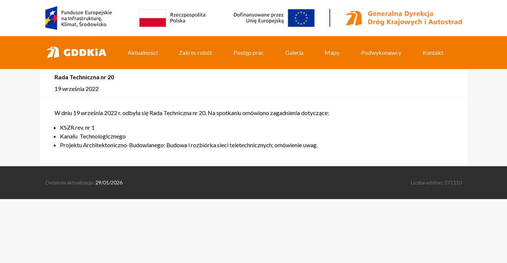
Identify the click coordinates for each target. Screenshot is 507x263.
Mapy (332, 52)
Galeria (294, 52)
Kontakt (433, 52)
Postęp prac (249, 52)
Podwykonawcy (381, 52)
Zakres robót (195, 52)
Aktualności (143, 52)
